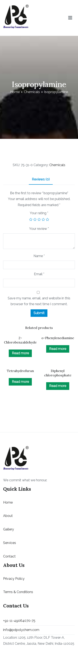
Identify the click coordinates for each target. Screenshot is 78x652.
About (8, 516)
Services (9, 543)
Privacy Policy (14, 579)
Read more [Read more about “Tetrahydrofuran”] (20, 382)
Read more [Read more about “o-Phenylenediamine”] (57, 349)
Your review (39, 229)
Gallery (8, 529)
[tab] (40, 180)
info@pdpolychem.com (21, 630)
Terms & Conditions (18, 592)
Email (39, 274)
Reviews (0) (41, 179)
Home (15, 92)
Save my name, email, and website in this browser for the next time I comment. (39, 301)
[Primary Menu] (70, 18)
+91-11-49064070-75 (19, 621)
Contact (9, 556)
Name (39, 256)
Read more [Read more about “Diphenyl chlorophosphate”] (57, 386)
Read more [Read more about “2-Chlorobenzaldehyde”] (20, 353)
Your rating (39, 213)
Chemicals (32, 92)
